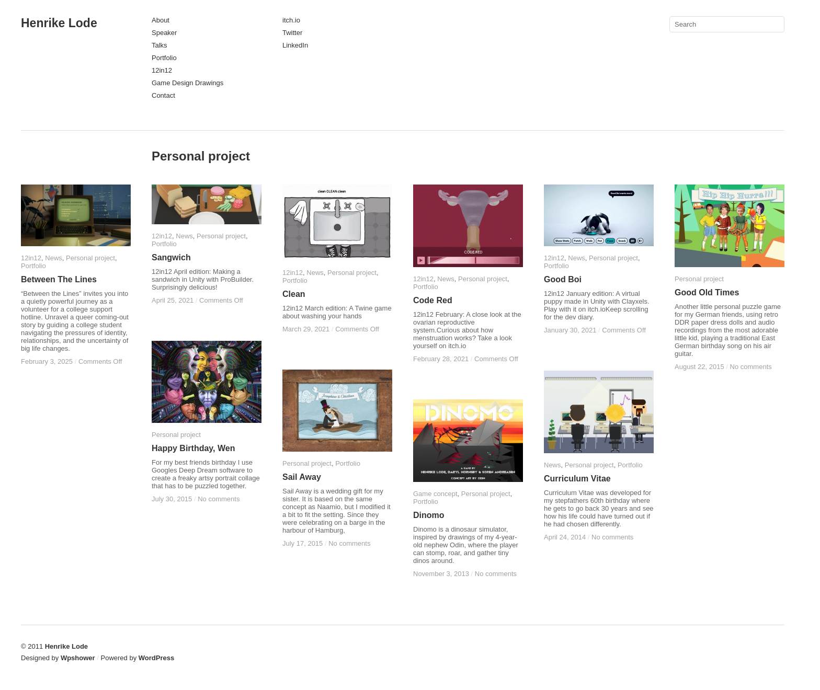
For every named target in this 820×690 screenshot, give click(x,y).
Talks (159, 45)
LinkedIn (295, 45)
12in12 (162, 70)
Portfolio (164, 58)
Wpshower (78, 658)
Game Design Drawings (187, 83)
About (160, 20)
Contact (163, 95)
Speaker (164, 33)
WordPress (156, 658)
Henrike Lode (59, 23)
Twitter (292, 33)
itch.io (291, 20)
